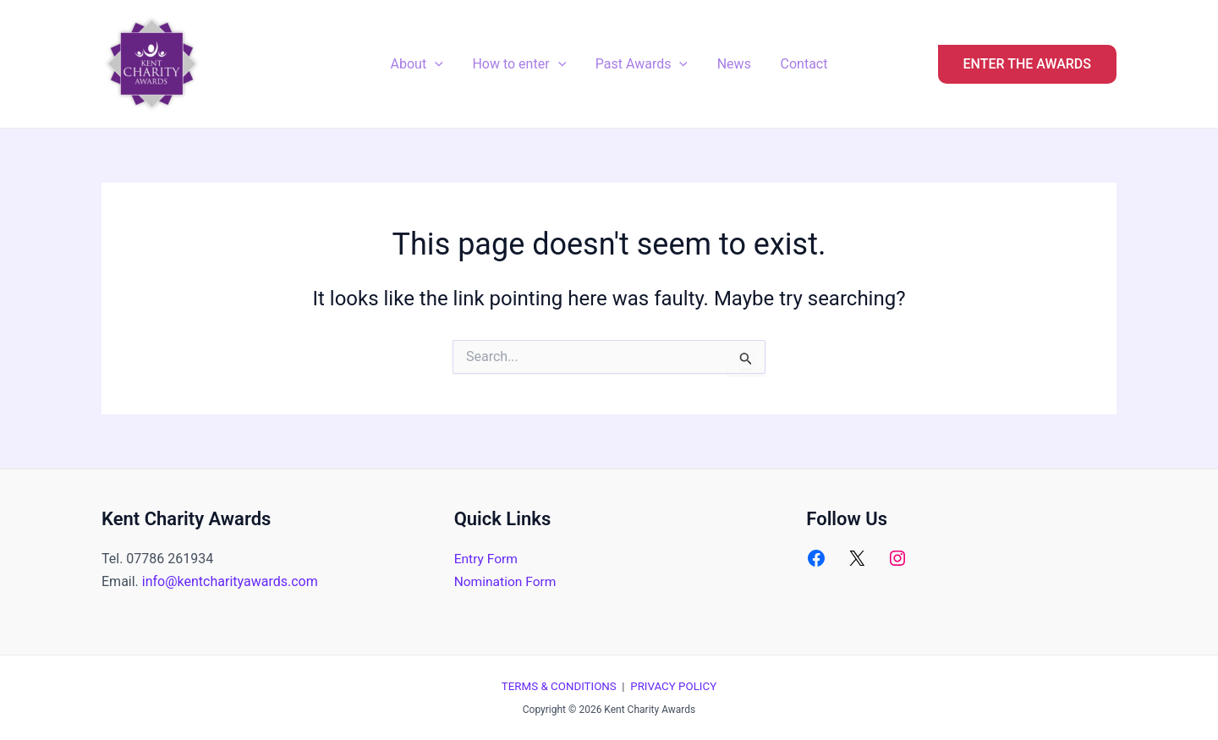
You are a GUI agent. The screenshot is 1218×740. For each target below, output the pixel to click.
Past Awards (641, 64)
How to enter (521, 64)
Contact (799, 64)
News (732, 64)
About (421, 64)
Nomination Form (506, 581)
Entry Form (487, 559)
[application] (439, 64)
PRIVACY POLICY (673, 686)
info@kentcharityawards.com (230, 581)
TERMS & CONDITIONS (559, 686)
